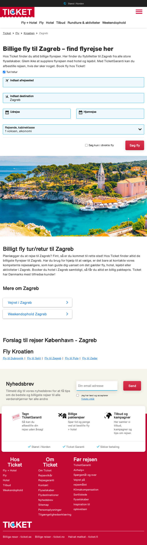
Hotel (50, 22)
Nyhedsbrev (45, 500)
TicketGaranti (82, 465)
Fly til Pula (71, 358)
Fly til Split (34, 358)
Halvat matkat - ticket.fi (83, 536)
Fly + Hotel (29, 22)
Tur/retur (10, 72)
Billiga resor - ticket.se (17, 536)
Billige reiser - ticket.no (50, 536)
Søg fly (135, 145)
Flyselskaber (46, 490)
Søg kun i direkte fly (99, 145)
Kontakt (43, 485)
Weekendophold (114, 22)
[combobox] (76, 84)
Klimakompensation (86, 489)
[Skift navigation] (139, 12)
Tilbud (60, 22)
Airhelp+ (79, 470)
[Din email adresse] (97, 386)
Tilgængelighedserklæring (54, 514)
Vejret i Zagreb (20, 302)
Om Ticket (44, 470)
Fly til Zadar (89, 358)
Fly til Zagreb (53, 358)
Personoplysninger (49, 509)
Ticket (7, 33)
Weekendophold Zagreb (27, 314)
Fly (41, 22)
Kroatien (29, 33)
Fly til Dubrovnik (13, 358)
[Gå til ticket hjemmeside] (17, 11)
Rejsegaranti (46, 480)
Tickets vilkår (87, 399)
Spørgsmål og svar (85, 474)
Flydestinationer (48, 495)
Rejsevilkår (45, 475)
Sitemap (43, 504)
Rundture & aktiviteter (84, 22)
